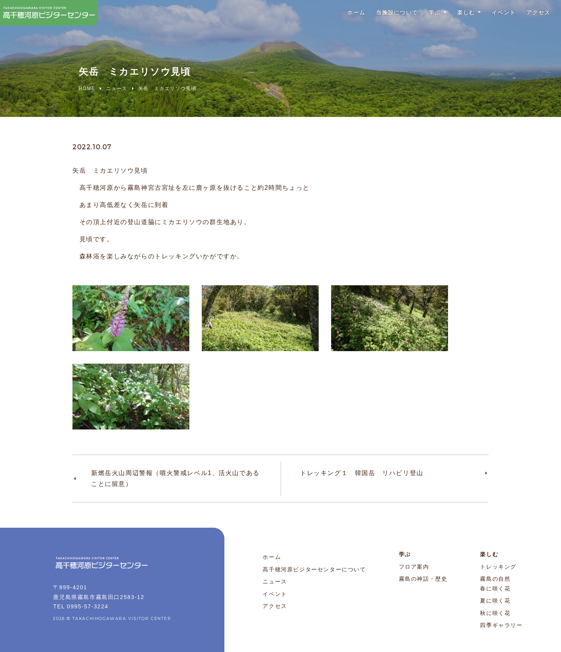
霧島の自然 (495, 579)
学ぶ (416, 15)
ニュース (275, 581)
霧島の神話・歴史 (423, 579)
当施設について (373, 15)
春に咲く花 (495, 588)
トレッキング (498, 567)
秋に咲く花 (495, 613)
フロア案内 (414, 567)
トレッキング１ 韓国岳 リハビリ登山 (361, 473)
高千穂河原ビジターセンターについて (314, 569)
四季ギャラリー (501, 625)
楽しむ (452, 15)
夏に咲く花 (495, 600)
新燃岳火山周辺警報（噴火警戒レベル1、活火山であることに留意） (175, 478)
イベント (494, 15)
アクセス (535, 15)
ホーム (326, 15)
